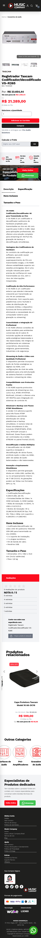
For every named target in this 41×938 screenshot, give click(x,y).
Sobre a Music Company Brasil (14, 833)
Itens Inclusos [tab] (10, 196)
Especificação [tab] (25, 189)
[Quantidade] (17, 114)
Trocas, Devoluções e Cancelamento (16, 847)
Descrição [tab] (8, 189)
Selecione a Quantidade (12, 110)
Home (4, 17)
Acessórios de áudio (15, 17)
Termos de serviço (10, 823)
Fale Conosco (8, 820)
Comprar (20, 126)
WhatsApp (27, 175)
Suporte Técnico (9, 860)
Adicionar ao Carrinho (20, 120)
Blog (5, 838)
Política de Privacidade (11, 849)
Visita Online (27, 170)
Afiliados (7, 862)
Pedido (6, 818)
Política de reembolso (11, 825)
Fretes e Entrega (9, 851)
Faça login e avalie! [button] (20, 636)
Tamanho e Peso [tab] (11, 202)
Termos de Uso (9, 836)
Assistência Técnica (10, 857)
